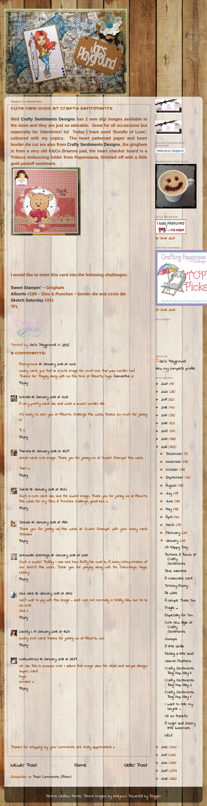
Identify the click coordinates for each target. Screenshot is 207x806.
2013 (164, 447)
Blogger (155, 796)
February (173, 533)
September (175, 478)
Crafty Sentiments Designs (48, 119)
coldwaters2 (28, 659)
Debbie (24, 522)
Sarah (23, 489)
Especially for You (179, 615)
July (169, 493)
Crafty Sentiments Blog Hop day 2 (179, 683)
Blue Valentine (175, 571)
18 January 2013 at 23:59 (58, 659)
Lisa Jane (26, 593)
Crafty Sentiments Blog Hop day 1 (179, 695)
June (170, 501)
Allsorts (18, 293)
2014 (165, 439)
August (172, 486)
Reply (23, 383)
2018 (165, 407)
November (174, 462)
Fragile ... (171, 608)
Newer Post (24, 765)
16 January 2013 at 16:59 (50, 451)
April (169, 517)
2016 (165, 423)
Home (80, 765)
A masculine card (178, 578)
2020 (165, 392)
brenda (24, 397)
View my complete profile (175, 369)
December (175, 454)
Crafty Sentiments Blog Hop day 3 (179, 671)
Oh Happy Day (176, 547)
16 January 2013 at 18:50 (48, 489)
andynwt (119, 796)
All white (171, 593)
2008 (165, 779)
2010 (165, 763)
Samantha (121, 376)
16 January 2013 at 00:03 (57, 364)
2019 (164, 400)
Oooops (171, 639)
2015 (165, 431)
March (171, 525)
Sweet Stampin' (26, 287)
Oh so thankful (176, 716)
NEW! (168, 735)
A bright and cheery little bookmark (180, 726)
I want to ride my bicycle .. (179, 707)
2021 (165, 384)
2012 (165, 747)
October (173, 470)
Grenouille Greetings (34, 555)
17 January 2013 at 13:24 (51, 632)
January (173, 541)
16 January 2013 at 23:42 (53, 593)
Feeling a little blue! (179, 654)
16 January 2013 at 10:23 (49, 397)
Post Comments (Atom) (52, 777)
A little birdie (174, 646)
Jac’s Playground (172, 361)
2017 (164, 415)
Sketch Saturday (27, 300)
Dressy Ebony (176, 586)
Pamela (25, 451)
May (169, 509)
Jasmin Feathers (178, 661)
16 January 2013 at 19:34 (49, 522)
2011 (164, 755)
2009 (165, 771)
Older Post (135, 765)
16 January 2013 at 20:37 (69, 555)
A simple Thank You (180, 600)
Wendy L (25, 632)
